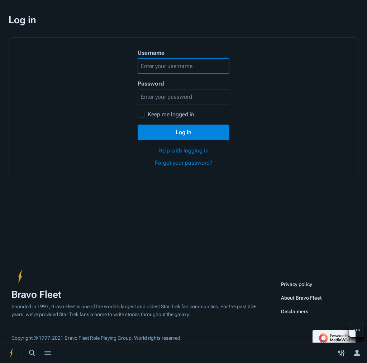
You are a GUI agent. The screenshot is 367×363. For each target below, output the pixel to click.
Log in (183, 132)
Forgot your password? (184, 162)
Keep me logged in (171, 114)
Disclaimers (294, 311)
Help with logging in (183, 150)
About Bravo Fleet (301, 298)
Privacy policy (296, 284)
